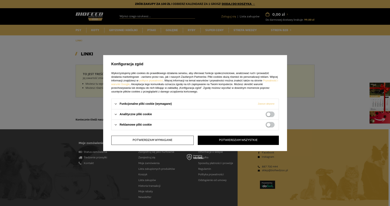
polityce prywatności (151, 80)
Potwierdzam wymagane (152, 140)
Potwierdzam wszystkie (238, 140)
